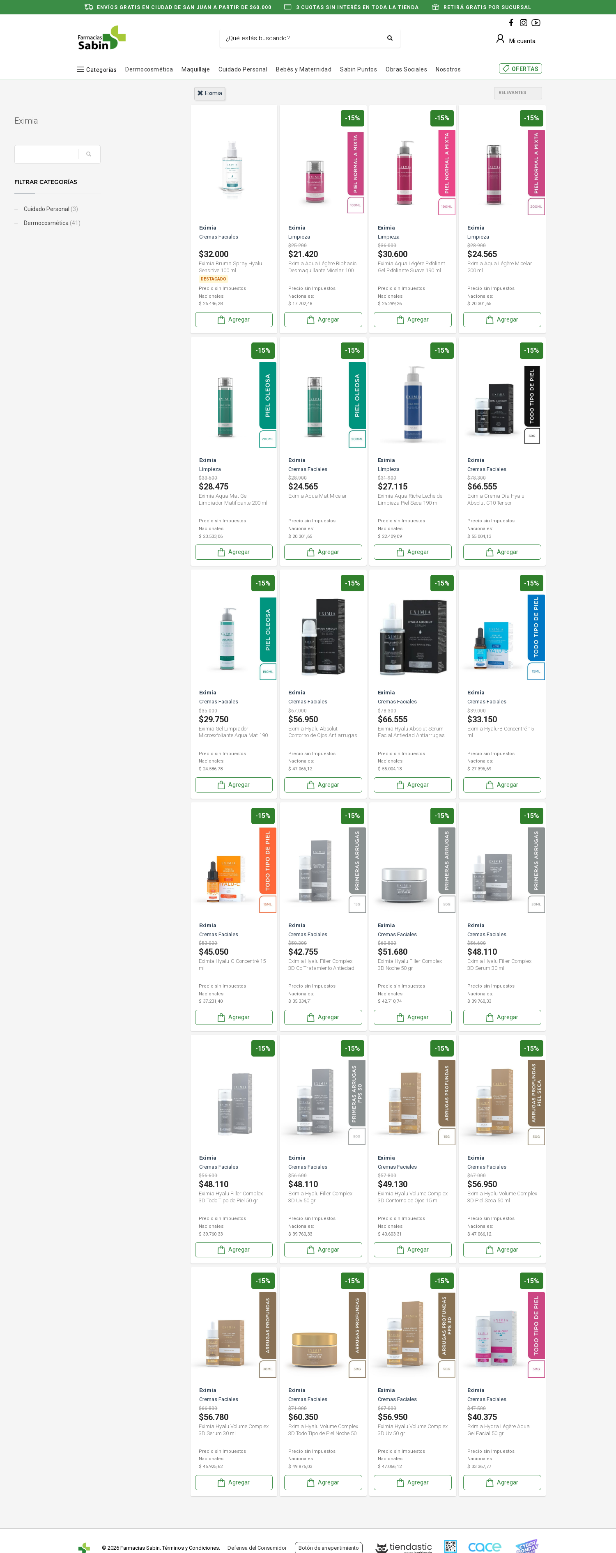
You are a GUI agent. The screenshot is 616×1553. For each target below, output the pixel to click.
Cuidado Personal (242, 69)
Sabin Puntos (358, 69)
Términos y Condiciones (190, 1548)
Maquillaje (196, 69)
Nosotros (448, 69)
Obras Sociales (406, 69)
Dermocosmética (149, 69)
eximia (209, 93)
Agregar (233, 320)
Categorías (101, 70)
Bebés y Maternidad (303, 69)
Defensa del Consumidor (257, 1548)
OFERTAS (525, 69)
